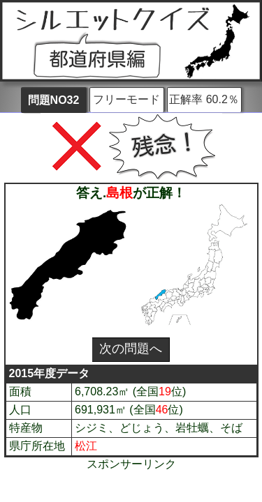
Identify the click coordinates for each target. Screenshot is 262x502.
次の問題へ (130, 349)
